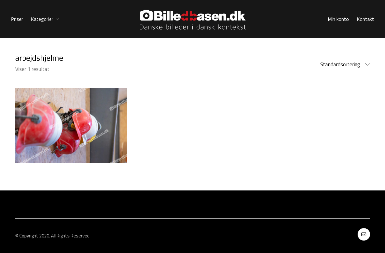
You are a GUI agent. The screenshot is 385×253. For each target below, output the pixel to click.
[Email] (364, 234)
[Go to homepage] (193, 19)
